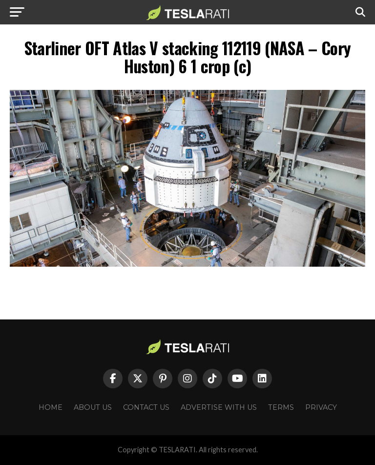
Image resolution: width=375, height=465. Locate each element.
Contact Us (146, 407)
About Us (93, 407)
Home (50, 407)
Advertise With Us (219, 407)
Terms (281, 407)
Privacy (321, 407)
